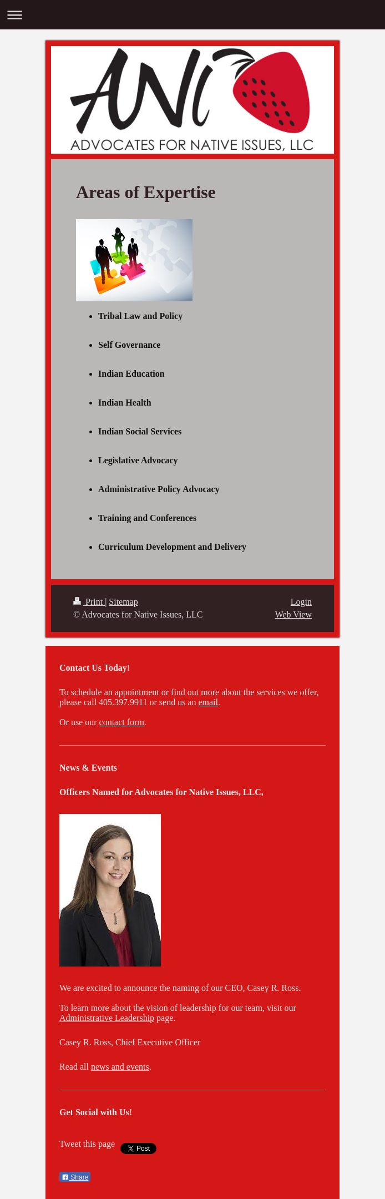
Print (89, 601)
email (208, 702)
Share (75, 1177)
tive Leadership (126, 1018)
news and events (120, 1066)
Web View (293, 614)
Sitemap (123, 601)
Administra (79, 1018)
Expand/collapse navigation (192, 15)
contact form (121, 722)
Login (301, 601)
